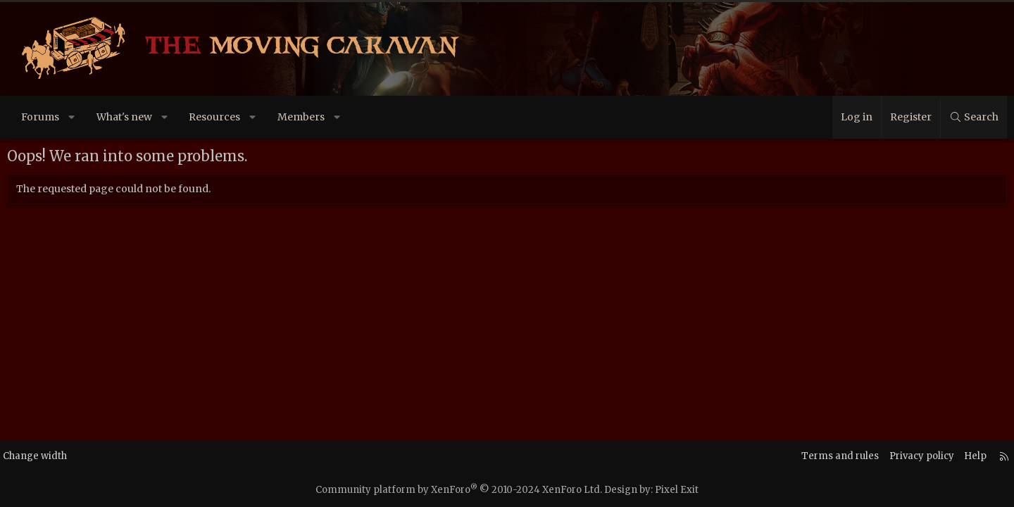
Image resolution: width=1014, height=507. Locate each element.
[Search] (959, 117)
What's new (138, 117)
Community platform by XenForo (458, 490)
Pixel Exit (677, 490)
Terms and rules (808, 456)
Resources (228, 117)
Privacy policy (893, 456)
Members (315, 117)
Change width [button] (61, 456)
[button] (85, 117)
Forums (54, 117)
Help (950, 456)
